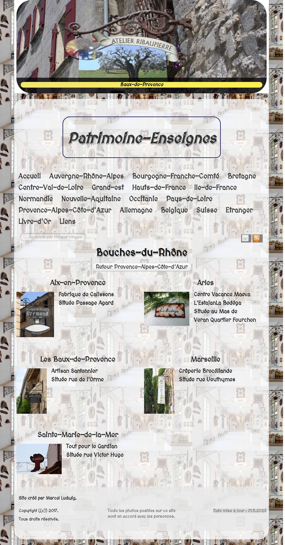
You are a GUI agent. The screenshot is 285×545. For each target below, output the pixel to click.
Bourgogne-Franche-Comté (175, 176)
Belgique (174, 210)
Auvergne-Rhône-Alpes (86, 176)
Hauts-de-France (159, 188)
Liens (67, 222)
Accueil (29, 176)
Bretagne (242, 176)
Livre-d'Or (34, 222)
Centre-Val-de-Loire (50, 188)
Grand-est (108, 188)
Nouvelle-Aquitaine (91, 199)
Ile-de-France (215, 188)
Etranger (239, 210)
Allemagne (136, 210)
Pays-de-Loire (189, 199)
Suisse (206, 210)
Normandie (35, 199)
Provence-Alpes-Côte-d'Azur (64, 210)
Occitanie (143, 199)
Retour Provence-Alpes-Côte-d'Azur (142, 267)
